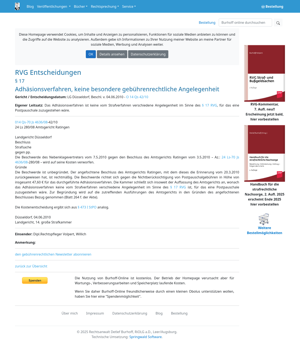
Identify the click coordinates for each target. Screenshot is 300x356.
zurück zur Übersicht (31, 266)
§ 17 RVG (209, 105)
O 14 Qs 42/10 (137, 97)
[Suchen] (245, 22)
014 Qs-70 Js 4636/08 (31, 122)
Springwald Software (145, 337)
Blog (30, 6)
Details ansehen (112, 54)
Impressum (95, 313)
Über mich (70, 313)
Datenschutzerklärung (148, 54)
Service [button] (127, 6)
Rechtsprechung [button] (103, 6)
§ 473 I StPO (87, 207)
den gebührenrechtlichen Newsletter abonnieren (53, 254)
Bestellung (207, 22)
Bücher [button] (79, 6)
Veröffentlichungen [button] (52, 6)
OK (91, 54)
